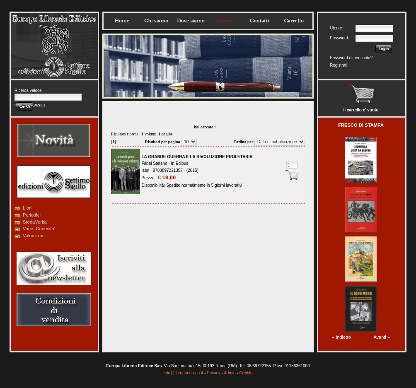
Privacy (213, 373)
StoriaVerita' (35, 221)
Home (122, 20)
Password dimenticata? (351, 57)
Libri (27, 207)
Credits (245, 373)
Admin (229, 373)
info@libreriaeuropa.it (183, 373)
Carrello (294, 20)
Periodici (32, 214)
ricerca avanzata (30, 105)
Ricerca (225, 20)
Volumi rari (34, 235)
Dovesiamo (191, 20)
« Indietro (341, 337)
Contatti (259, 20)
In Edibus (180, 163)
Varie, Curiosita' (39, 228)
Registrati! (339, 65)
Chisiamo (156, 20)
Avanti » (381, 337)
